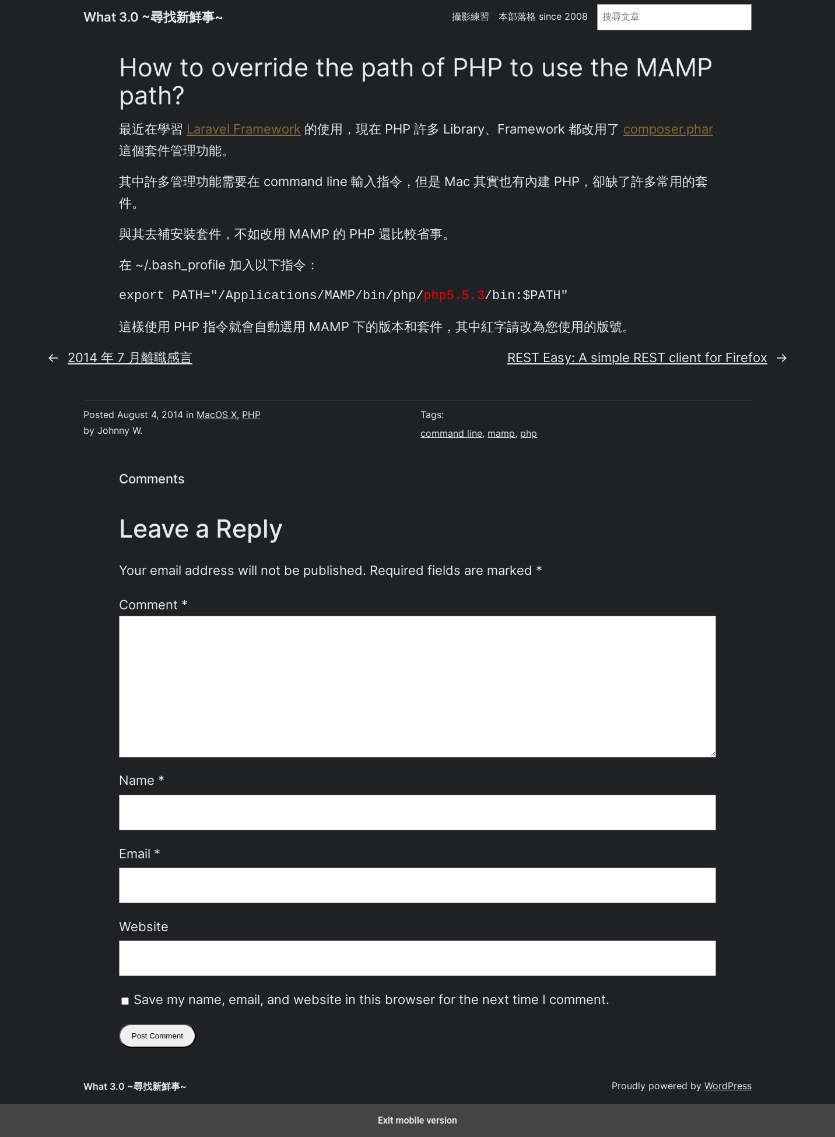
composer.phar (668, 128)
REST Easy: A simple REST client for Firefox (637, 357)
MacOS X (217, 414)
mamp (501, 433)
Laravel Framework (244, 128)
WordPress (728, 1086)
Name (141, 780)
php (528, 433)
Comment (153, 604)
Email (139, 853)
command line (451, 433)
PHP (251, 414)
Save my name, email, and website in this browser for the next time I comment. (371, 999)
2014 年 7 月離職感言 (130, 357)
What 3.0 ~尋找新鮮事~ (153, 16)
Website (144, 926)
